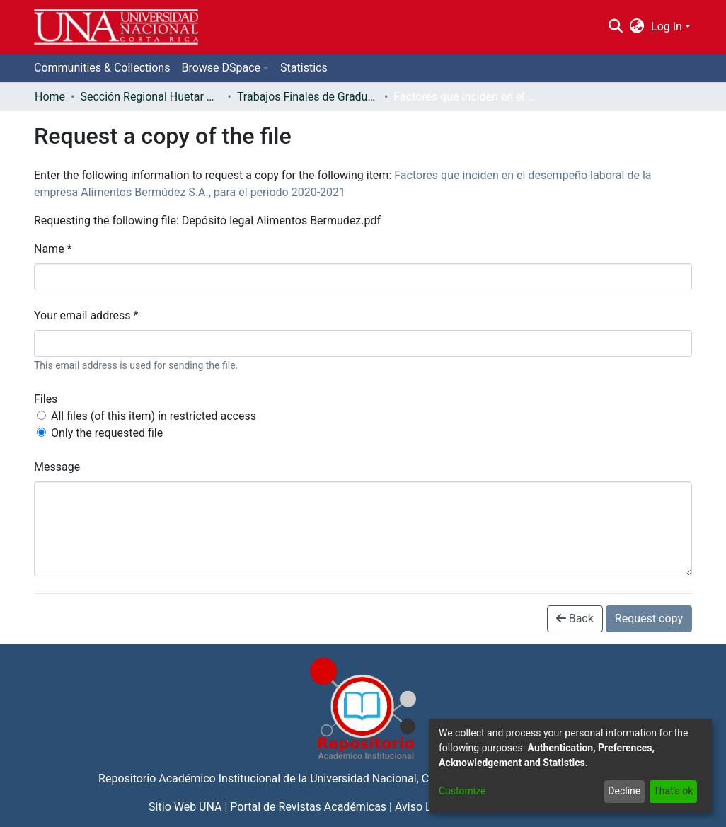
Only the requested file (107, 433)
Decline (624, 791)
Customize (462, 791)
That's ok (673, 791)
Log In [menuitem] (666, 26)
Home (50, 96)
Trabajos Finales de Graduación (308, 96)
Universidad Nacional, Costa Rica (393, 778)
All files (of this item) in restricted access (153, 416)
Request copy (649, 618)
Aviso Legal (424, 807)
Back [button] (575, 618)
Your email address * (86, 315)
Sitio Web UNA (185, 807)
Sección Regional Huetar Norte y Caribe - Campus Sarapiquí (150, 96)
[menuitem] (637, 26)
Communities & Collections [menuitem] (102, 67)
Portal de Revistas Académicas (308, 807)
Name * (53, 249)
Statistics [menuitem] (304, 67)
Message (57, 467)
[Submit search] (615, 26)
